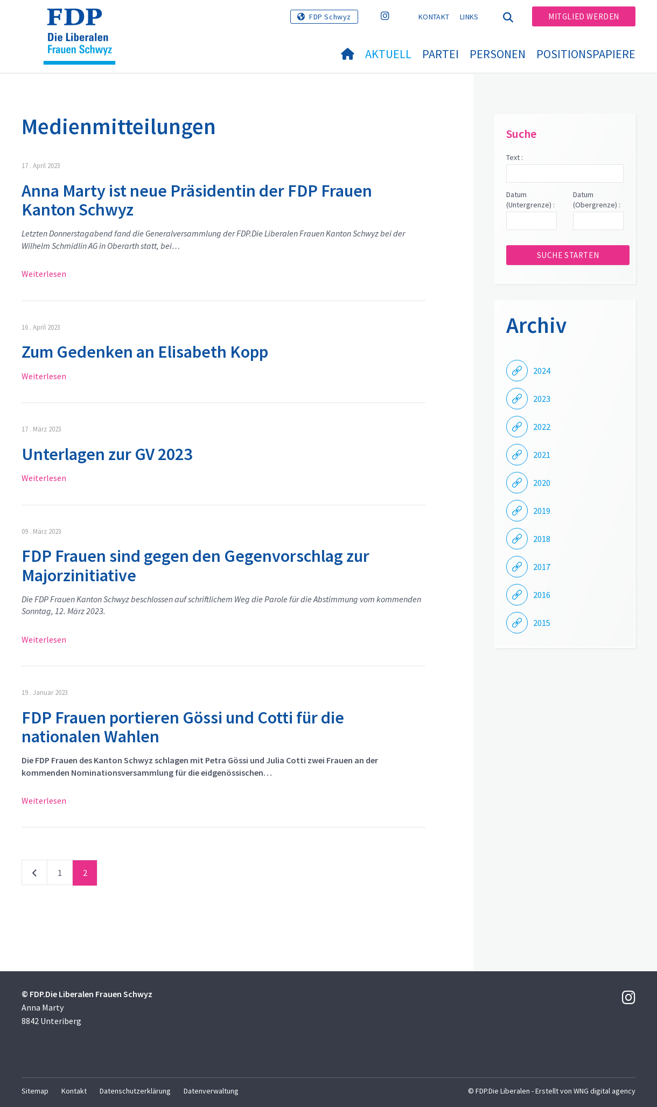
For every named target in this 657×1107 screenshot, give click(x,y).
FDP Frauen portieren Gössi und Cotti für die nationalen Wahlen (183, 727)
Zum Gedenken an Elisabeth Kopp (145, 352)
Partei (440, 53)
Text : (514, 157)
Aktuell (388, 53)
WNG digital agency (604, 1091)
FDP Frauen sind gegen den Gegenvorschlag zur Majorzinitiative (195, 565)
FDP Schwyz (330, 17)
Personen (498, 53)
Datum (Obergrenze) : (596, 200)
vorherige (34, 874)
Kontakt (433, 17)
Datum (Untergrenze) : (530, 200)
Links (469, 17)
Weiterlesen (44, 273)
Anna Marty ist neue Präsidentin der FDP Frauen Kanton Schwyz (197, 200)
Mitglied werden (583, 16)
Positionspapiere (585, 53)
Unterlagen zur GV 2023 (107, 454)
